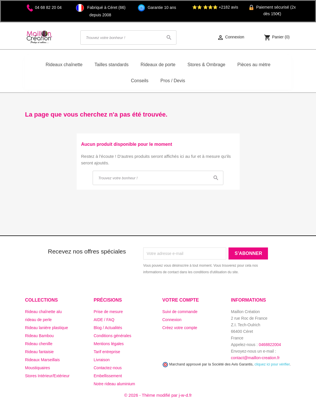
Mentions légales (109, 343)
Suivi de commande (180, 311)
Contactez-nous (108, 367)
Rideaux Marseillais (42, 359)
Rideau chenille (39, 343)
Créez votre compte (179, 327)
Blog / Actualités (108, 327)
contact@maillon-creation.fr (255, 357)
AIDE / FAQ (104, 319)
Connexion (172, 319)
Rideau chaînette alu (43, 311)
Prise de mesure (108, 311)
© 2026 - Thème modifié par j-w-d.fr (158, 395)
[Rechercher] (128, 37)
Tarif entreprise (107, 351)
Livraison (102, 359)
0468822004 (270, 344)
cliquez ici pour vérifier (272, 364)
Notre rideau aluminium (114, 384)
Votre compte (180, 300)
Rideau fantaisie (39, 351)
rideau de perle (38, 319)
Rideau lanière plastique (46, 327)
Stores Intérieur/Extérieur (47, 375)
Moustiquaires (37, 367)
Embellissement (108, 375)
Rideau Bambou (39, 335)
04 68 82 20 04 (48, 7)
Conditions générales (113, 335)
